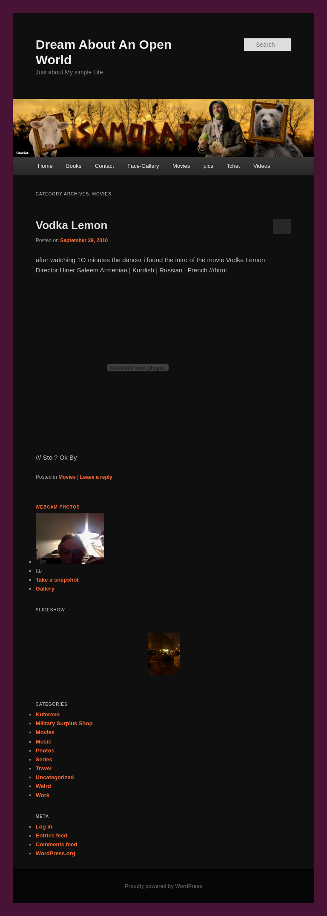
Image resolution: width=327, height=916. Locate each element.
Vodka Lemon (72, 225)
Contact (104, 166)
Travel (44, 768)
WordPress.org (55, 853)
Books (73, 166)
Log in (44, 826)
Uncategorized (55, 777)
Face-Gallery (143, 166)
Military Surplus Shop (64, 723)
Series (44, 759)
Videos (261, 166)
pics (208, 166)
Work (42, 795)
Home (45, 166)
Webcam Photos (58, 507)
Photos (45, 750)
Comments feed (56, 844)
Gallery (45, 588)
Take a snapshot (57, 580)
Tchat (233, 166)
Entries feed (51, 835)
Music (44, 741)
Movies (181, 166)
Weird (43, 786)
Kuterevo (48, 714)
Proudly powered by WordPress (163, 886)
